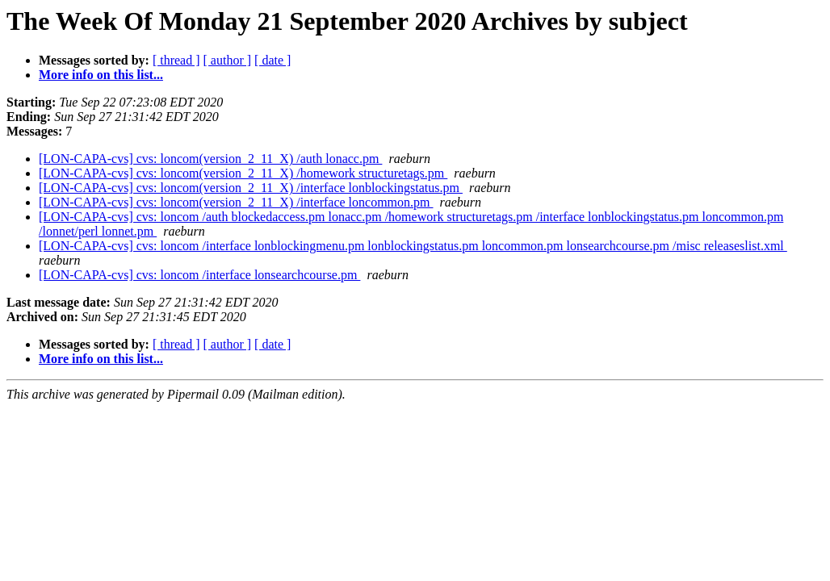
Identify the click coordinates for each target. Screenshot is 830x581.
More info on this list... (101, 75)
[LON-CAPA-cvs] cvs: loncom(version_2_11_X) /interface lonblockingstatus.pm (251, 187)
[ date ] (272, 60)
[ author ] (227, 60)
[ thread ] (176, 60)
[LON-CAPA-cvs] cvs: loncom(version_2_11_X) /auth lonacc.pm (210, 158)
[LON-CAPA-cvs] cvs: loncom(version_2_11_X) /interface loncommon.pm (236, 202)
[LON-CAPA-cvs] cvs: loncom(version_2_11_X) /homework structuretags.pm (243, 173)
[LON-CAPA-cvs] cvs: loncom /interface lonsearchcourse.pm (199, 275)
